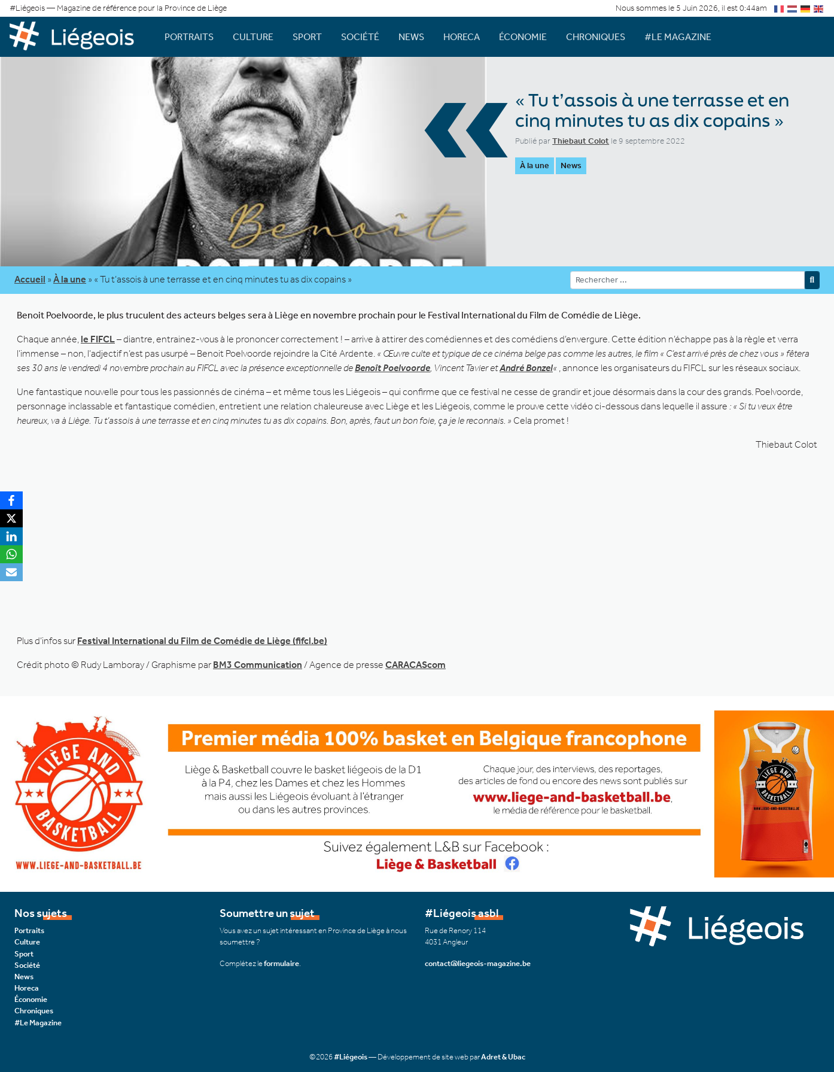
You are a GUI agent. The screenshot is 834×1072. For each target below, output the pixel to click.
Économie (523, 36)
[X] (11, 518)
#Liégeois (350, 1056)
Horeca (461, 36)
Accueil (29, 279)
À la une (534, 165)
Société (360, 36)
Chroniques (595, 36)
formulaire (281, 963)
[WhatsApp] (11, 554)
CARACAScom (415, 664)
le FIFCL (98, 339)
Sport (307, 36)
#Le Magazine (677, 36)
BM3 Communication (257, 664)
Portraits (189, 36)
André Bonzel (526, 367)
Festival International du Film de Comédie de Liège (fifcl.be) (202, 640)
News (411, 36)
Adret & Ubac (503, 1056)
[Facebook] (11, 500)
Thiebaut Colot (580, 141)
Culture (253, 36)
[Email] (11, 572)
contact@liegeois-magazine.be (478, 963)
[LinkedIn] (11, 536)
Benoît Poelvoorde (392, 367)
